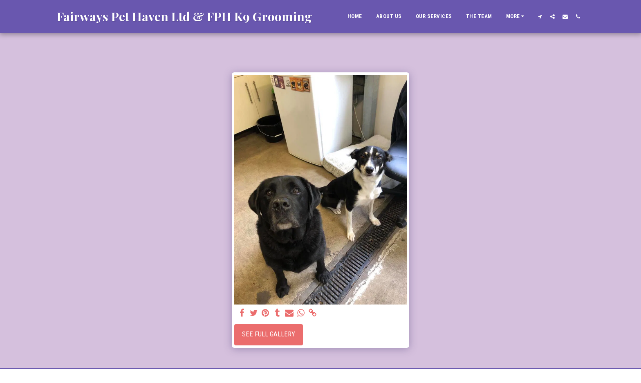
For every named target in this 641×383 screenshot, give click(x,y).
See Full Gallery (268, 334)
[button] (540, 16)
